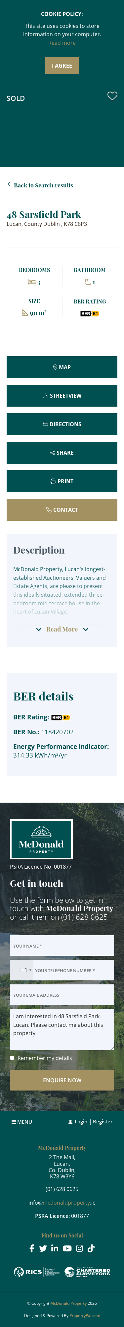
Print (65, 481)
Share (65, 452)
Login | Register (93, 1121)
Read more (62, 42)
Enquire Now (62, 1080)
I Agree (62, 65)
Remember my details (45, 1058)
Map (65, 367)
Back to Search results (43, 185)
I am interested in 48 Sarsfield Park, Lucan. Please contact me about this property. (62, 1029)
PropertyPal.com (84, 1315)
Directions (65, 424)
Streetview (65, 395)
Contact (65, 509)
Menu (22, 1121)
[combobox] (21, 970)
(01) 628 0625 (84, 917)
